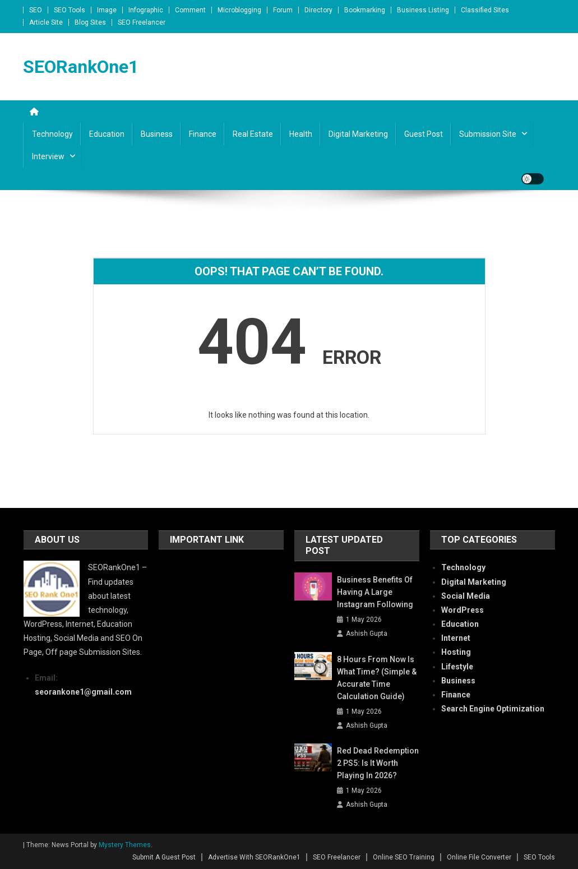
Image (107, 10)
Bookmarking (364, 10)
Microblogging (239, 10)
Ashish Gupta (366, 633)
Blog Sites (90, 22)
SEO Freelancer (141, 22)
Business (157, 134)
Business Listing (423, 10)
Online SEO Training (403, 857)
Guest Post (423, 134)
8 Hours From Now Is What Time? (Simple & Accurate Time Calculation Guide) (377, 678)
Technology (52, 134)
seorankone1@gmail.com (83, 691)
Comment (190, 10)
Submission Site (487, 134)
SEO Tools (69, 10)
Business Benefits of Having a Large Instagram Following (375, 592)
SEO (35, 10)
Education (106, 134)
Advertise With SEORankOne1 (254, 857)
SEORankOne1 (80, 66)
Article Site (46, 22)
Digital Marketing (358, 134)
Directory (318, 10)
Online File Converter (479, 857)
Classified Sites (485, 10)
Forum (283, 10)
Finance (202, 134)
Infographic (145, 10)
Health (300, 134)
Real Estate (253, 134)
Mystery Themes (125, 845)
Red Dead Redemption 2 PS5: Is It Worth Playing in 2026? (378, 763)
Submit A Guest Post (164, 857)
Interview (48, 156)
